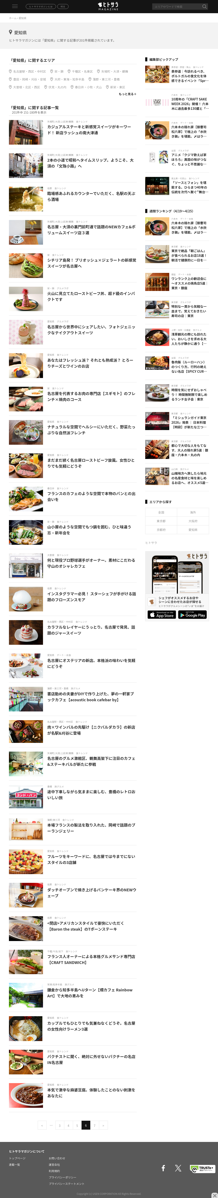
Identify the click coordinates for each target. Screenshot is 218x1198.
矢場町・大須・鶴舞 (114, 71)
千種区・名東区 (82, 71)
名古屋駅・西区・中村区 (29, 71)
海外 (193, 512)
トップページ (17, 1158)
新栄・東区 (117, 87)
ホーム (13, 18)
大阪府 (193, 521)
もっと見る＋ (128, 94)
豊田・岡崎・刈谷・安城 (29, 79)
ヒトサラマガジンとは (41, 6)
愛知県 (193, 530)
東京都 (161, 521)
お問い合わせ (57, 1158)
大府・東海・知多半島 (69, 79)
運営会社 (54, 1165)
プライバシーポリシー (62, 1177)
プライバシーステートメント (67, 1184)
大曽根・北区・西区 (26, 87)
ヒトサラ (151, 542)
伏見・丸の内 (57, 87)
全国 (161, 512)
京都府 (161, 530)
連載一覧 (14, 1165)
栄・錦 (58, 71)
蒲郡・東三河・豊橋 (106, 79)
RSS (63, 6)
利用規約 (54, 1171)
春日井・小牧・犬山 (88, 87)
